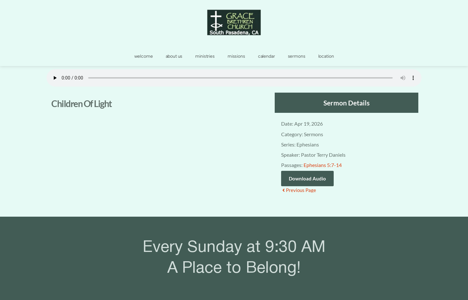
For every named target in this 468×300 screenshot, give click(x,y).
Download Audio (307, 178)
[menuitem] (144, 56)
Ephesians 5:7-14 (323, 165)
